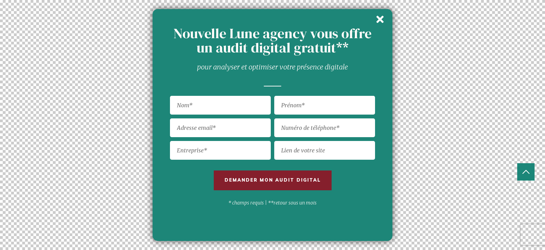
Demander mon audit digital (273, 180)
